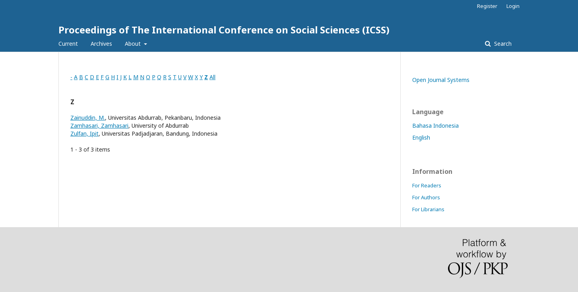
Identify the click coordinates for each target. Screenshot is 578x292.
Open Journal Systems (440, 80)
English (421, 137)
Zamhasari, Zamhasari (99, 125)
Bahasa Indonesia (435, 125)
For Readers (426, 185)
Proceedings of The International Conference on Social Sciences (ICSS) (224, 29)
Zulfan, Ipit (84, 133)
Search (502, 43)
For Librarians (428, 209)
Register (487, 6)
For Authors (426, 197)
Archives (101, 43)
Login (513, 6)
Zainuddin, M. (87, 117)
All (212, 77)
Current (68, 43)
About (133, 43)
